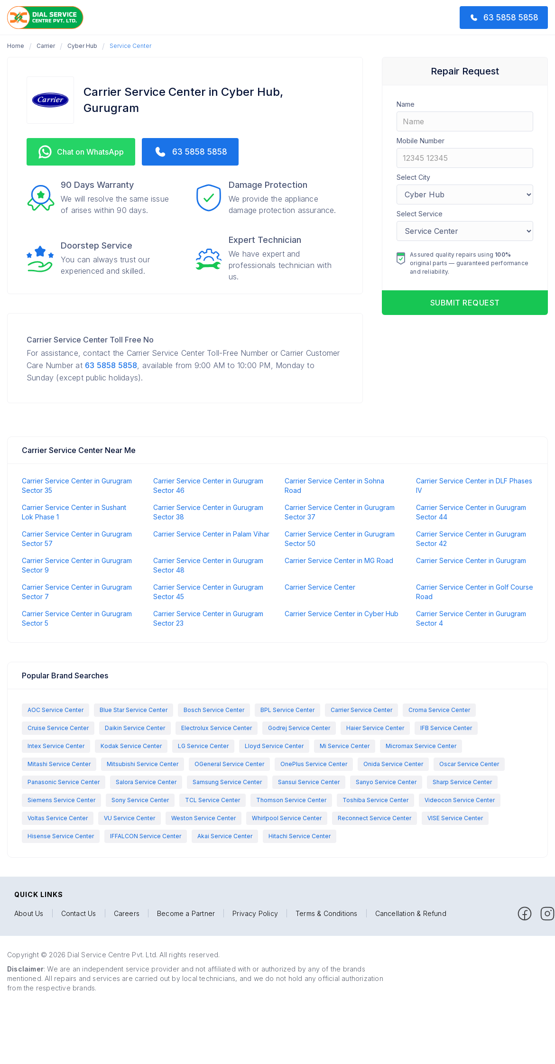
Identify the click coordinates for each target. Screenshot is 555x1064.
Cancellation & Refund (410, 913)
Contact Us (78, 913)
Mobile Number (420, 141)
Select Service (420, 214)
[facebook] (524, 913)
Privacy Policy (255, 913)
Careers (126, 913)
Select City (413, 177)
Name (406, 104)
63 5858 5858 (111, 365)
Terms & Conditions (327, 913)
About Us (29, 913)
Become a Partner (186, 913)
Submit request (465, 302)
